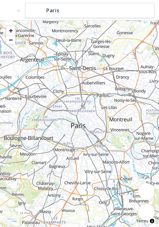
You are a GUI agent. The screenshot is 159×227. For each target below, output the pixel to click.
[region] (79, 123)
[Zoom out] (10, 39)
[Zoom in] (10, 30)
